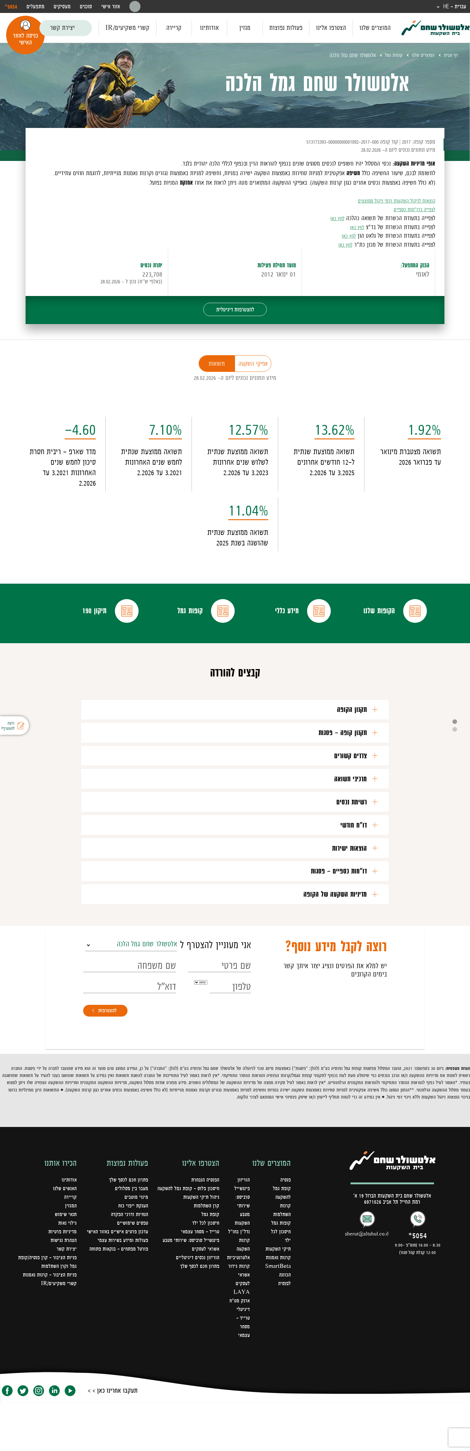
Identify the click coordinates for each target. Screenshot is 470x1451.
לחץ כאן (336, 218)
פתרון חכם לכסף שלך (199, 1324)
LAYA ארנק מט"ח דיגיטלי (238, 1349)
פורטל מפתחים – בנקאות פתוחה (117, 1306)
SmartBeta (277, 1324)
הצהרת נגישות (63, 1289)
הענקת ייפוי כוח (132, 1255)
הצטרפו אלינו (331, 28)
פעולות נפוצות (285, 28)
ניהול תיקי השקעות (200, 1255)
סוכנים (86, 7)
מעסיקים (62, 7)
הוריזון (242, 1229)
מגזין (244, 28)
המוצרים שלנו (375, 28)
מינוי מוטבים (136, 1246)
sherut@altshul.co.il (367, 1282)
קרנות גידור (238, 1315)
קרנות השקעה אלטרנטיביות (237, 1297)
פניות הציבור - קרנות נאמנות (49, 1324)
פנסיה (285, 1229)
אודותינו (209, 28)
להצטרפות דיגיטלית (235, 311)
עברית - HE (453, 7)
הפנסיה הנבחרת (204, 1229)
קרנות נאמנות (278, 1315)
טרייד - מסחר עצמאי (242, 1375)
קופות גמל (388, 56)
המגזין (71, 1255)
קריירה (173, 28)
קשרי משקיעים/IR (127, 28)
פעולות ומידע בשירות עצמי (121, 1298)
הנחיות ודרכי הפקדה (128, 1263)
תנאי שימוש (65, 1263)
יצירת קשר (62, 28)
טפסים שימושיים (131, 1272)
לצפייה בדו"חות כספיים (411, 209)
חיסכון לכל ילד (205, 1280)
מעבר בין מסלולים (131, 1237)
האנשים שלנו (64, 1237)
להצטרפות (110, 1058)
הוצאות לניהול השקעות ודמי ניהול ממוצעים (390, 200)
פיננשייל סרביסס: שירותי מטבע (189, 1298)
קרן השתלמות (205, 1263)
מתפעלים (35, 7)
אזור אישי (110, 7)
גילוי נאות (67, 1272)
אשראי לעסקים (204, 1306)
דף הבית (450, 56)
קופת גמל (210, 1272)
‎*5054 (11, 6)
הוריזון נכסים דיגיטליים (197, 1315)
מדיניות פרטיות (62, 1280)
